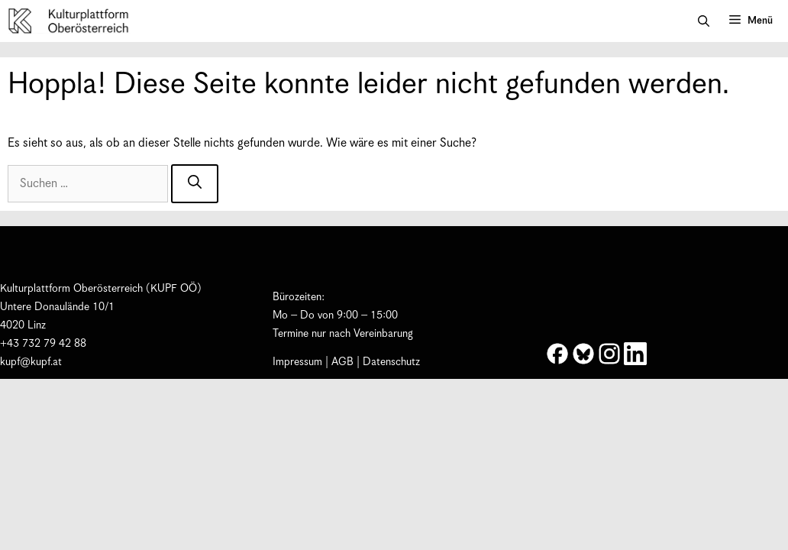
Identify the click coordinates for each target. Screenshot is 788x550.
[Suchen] (194, 183)
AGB (342, 362)
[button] (703, 21)
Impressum (297, 362)
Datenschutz (391, 362)
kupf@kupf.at (31, 362)
